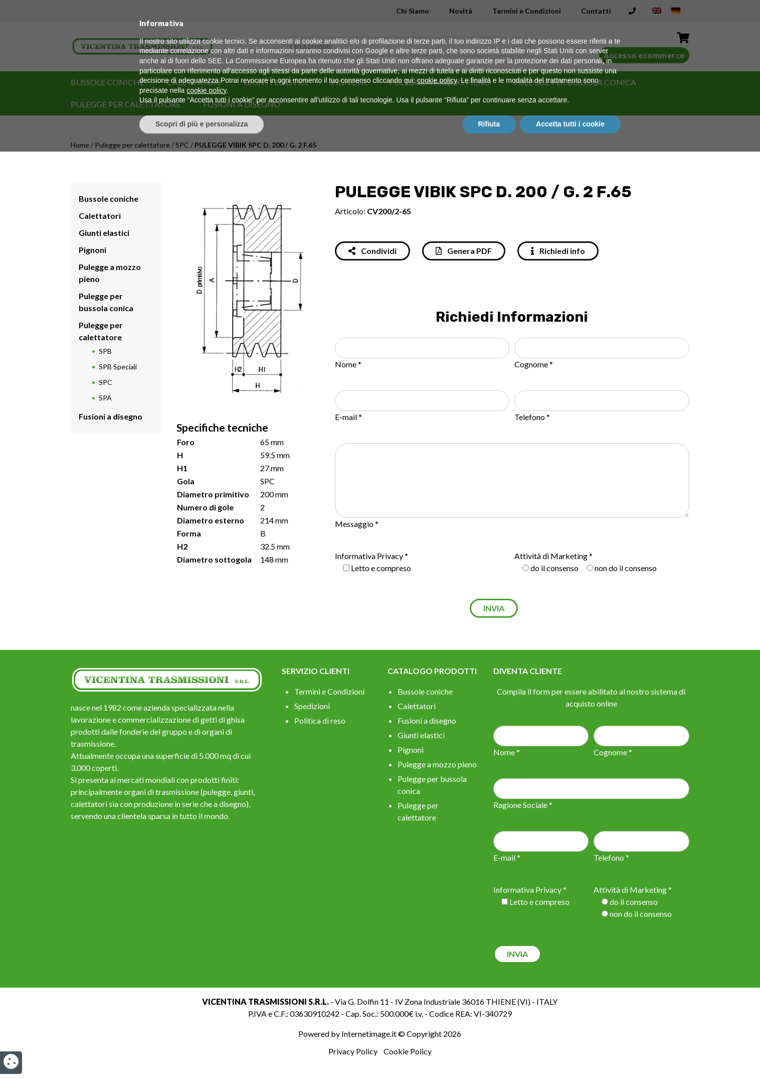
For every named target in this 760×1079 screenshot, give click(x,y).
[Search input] (408, 47)
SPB (105, 351)
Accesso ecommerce (644, 55)
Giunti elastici (276, 82)
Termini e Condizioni (526, 11)
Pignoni (348, 82)
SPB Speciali (118, 366)
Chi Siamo (412, 11)
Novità (460, 11)
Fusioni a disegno (241, 104)
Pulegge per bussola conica (574, 82)
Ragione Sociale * (522, 805)
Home (80, 145)
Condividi (372, 250)
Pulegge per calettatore (125, 104)
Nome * (348, 364)
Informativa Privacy (369, 556)
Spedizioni (312, 706)
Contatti (596, 11)
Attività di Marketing (551, 556)
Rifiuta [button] (489, 1051)
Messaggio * (356, 523)
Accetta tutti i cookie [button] (570, 1051)
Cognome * (533, 364)
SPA (105, 397)
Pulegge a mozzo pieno (440, 82)
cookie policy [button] (437, 1008)
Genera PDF (464, 250)
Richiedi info (558, 250)
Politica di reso (319, 720)
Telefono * (532, 417)
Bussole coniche (107, 82)
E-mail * (348, 417)
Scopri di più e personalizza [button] (201, 1051)
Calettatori (194, 82)
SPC (182, 145)
